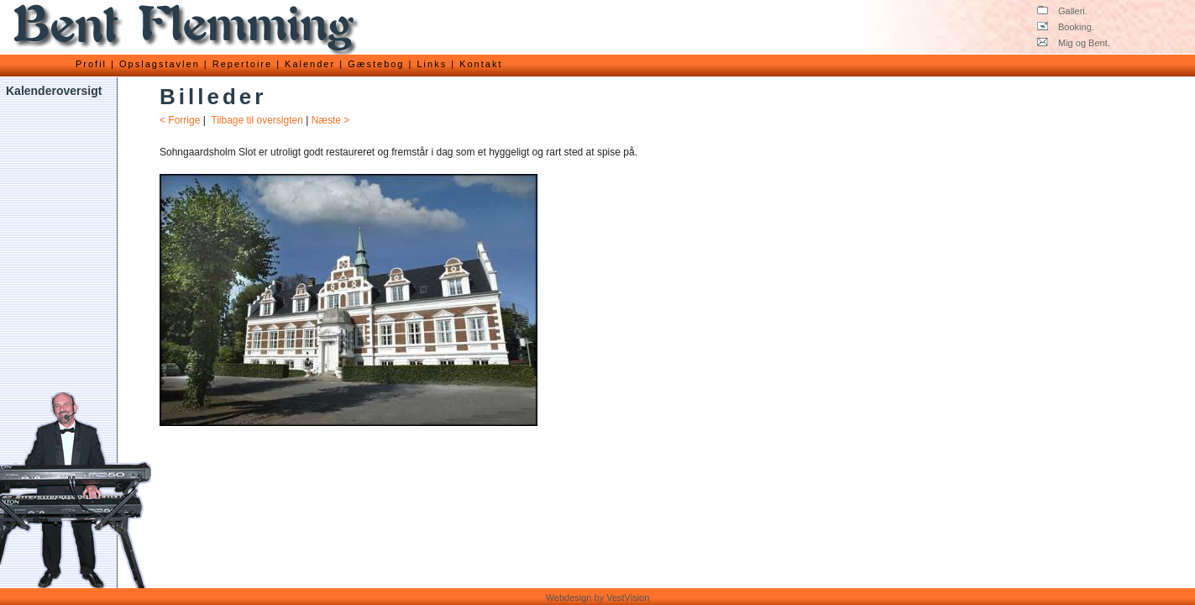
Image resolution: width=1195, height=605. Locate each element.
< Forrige (180, 120)
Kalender (310, 64)
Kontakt (480, 64)
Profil (91, 64)
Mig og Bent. (1073, 43)
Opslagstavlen (159, 64)
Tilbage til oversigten (257, 120)
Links (432, 64)
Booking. (1065, 27)
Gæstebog (376, 64)
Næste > (331, 120)
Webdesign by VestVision (598, 597)
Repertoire (242, 64)
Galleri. (1062, 11)
